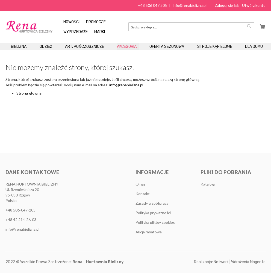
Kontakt (143, 193)
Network (221, 262)
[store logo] (28, 26)
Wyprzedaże (75, 32)
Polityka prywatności (153, 212)
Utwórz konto (254, 5)
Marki (99, 32)
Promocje (96, 22)
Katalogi (208, 184)
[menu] (135, 53)
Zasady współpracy (152, 203)
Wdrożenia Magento (248, 262)
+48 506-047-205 (20, 210)
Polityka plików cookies (155, 222)
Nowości (71, 22)
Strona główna (29, 107)
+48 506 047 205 (152, 5)
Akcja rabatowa (149, 232)
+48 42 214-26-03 (20, 219)
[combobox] (191, 26)
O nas (141, 184)
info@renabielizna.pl (190, 5)
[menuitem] (21, 51)
